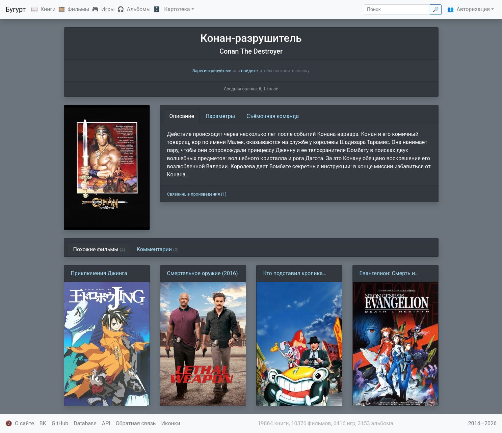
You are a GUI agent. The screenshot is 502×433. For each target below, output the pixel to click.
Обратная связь (136, 423)
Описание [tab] (181, 116)
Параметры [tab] (220, 116)
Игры (108, 9)
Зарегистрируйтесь (211, 70)
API (106, 423)
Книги (48, 9)
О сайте (24, 423)
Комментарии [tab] (158, 249)
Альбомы (139, 9)
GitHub (60, 423)
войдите (249, 70)
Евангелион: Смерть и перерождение (387, 274)
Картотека (177, 9)
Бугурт (15, 9)
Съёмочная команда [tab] (272, 116)
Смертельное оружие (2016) (202, 273)
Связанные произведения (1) (197, 194)
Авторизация (473, 9)
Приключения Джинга (99, 273)
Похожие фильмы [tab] (99, 249)
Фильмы (78, 9)
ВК (42, 423)
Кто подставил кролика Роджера (293, 274)
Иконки (170, 423)
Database (85, 423)
